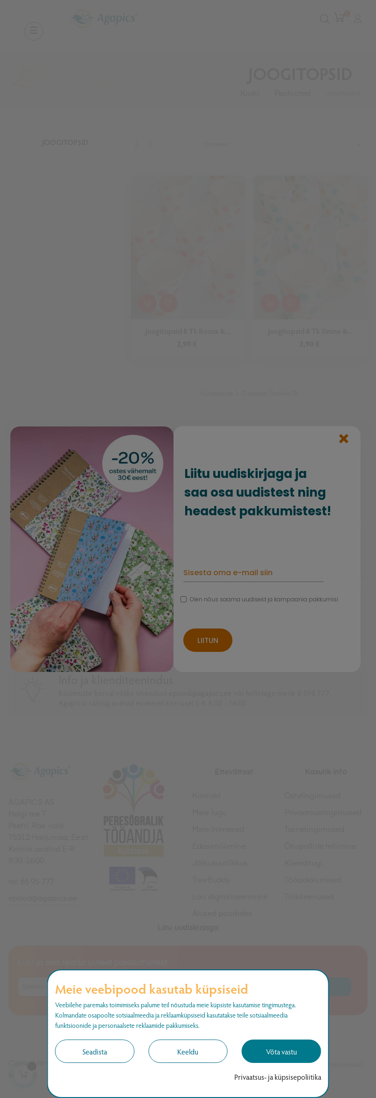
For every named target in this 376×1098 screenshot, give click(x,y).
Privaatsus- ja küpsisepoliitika (277, 1077)
